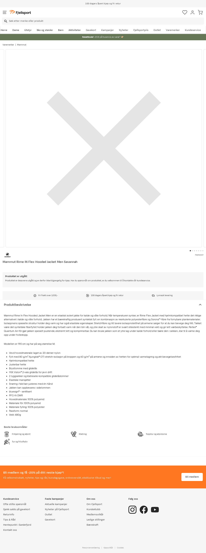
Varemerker (173, 30)
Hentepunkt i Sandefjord (17, 525)
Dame (15, 30)
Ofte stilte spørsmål (14, 504)
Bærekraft (92, 525)
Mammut (21, 44)
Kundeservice (193, 30)
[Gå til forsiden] (20, 12)
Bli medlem (192, 477)
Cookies (120, 547)
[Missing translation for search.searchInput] (5, 21)
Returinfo (8, 514)
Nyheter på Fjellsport (57, 509)
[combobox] (103, 21)
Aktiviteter (75, 30)
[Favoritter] (184, 12)
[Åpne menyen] (4, 12)
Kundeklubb (93, 509)
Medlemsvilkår (95, 514)
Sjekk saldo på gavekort (16, 509)
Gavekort (91, 30)
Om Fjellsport (94, 504)
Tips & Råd (9, 519)
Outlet (157, 30)
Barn (60, 30)
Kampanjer (107, 30)
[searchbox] (106, 21)
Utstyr (28, 30)
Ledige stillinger (96, 519)
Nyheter (123, 30)
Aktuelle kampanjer (56, 504)
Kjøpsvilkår (108, 547)
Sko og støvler (45, 30)
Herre (4, 30)
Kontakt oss (10, 530)
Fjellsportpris (141, 30)
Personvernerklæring (91, 547)
